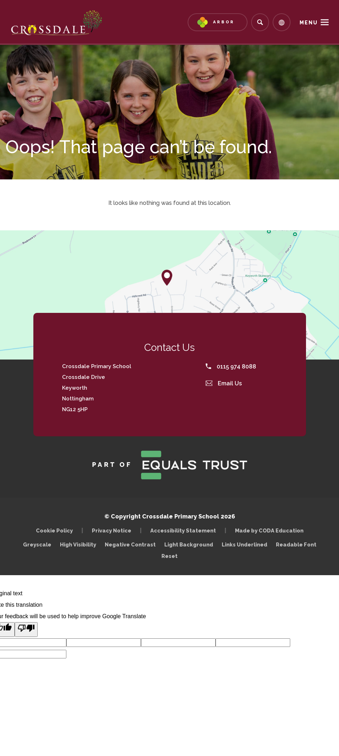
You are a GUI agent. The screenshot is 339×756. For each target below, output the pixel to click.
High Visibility (78, 544)
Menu (309, 22)
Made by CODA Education (271, 530)
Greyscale (37, 544)
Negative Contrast (130, 544)
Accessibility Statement (183, 530)
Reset (169, 556)
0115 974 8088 (231, 366)
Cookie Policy (54, 530)
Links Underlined (244, 544)
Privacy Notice (111, 530)
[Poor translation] (26, 629)
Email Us (224, 383)
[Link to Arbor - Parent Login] (217, 22)
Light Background (188, 544)
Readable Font (296, 544)
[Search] (260, 22)
